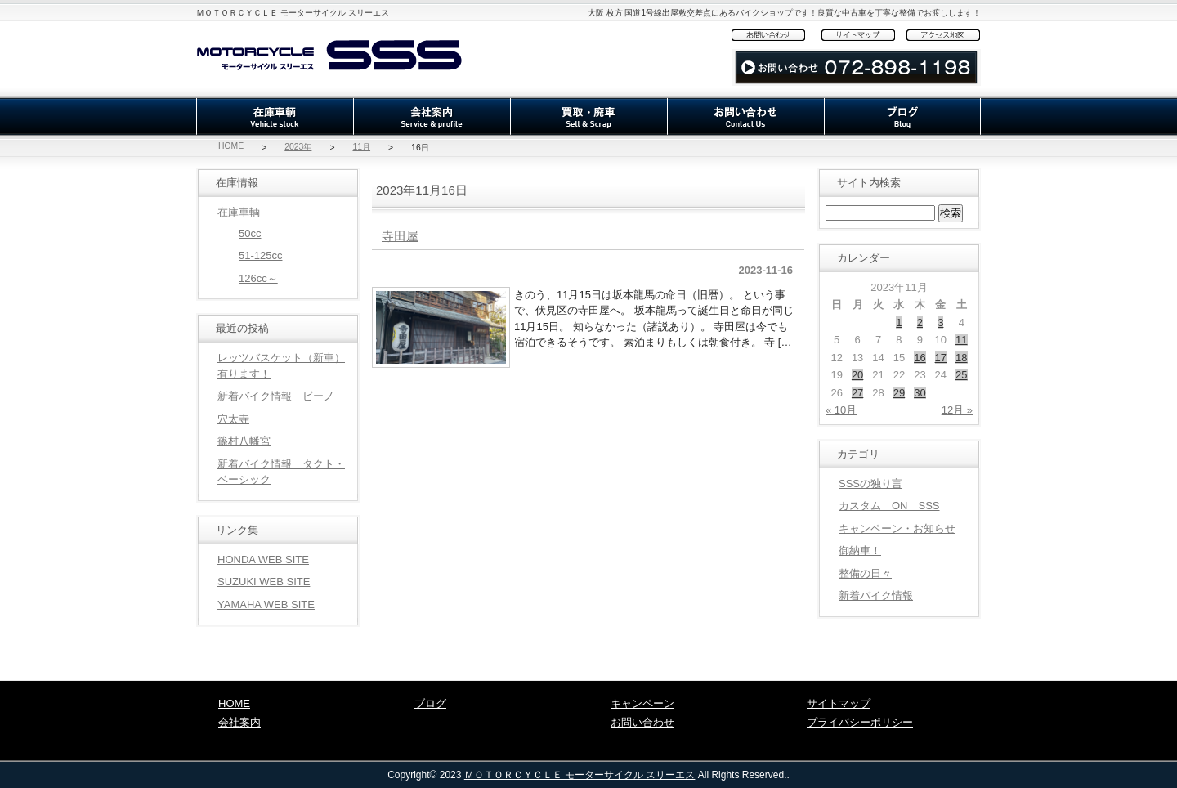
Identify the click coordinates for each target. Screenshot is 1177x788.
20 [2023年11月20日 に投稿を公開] (857, 375)
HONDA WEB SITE (263, 559)
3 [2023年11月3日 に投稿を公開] (940, 322)
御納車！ (860, 550)
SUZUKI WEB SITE (263, 581)
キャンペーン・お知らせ (897, 528)
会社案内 (431, 116)
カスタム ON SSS (889, 505)
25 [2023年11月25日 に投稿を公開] (961, 375)
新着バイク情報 (876, 595)
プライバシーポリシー (860, 722)
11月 (361, 146)
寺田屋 (400, 236)
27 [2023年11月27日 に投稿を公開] (857, 393)
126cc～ (258, 278)
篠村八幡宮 (244, 441)
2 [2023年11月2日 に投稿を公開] (920, 322)
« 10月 (841, 410)
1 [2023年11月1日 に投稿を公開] (899, 322)
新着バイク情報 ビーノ (275, 396)
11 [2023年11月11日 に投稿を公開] (961, 340)
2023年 (297, 146)
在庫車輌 (274, 116)
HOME (231, 145)
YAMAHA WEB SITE (266, 604)
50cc (250, 233)
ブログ (902, 116)
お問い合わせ (776, 35)
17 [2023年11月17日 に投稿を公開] (941, 357)
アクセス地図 (943, 35)
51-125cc (260, 255)
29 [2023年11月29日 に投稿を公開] (899, 393)
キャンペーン (642, 703)
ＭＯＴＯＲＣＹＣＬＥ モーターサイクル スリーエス (580, 775)
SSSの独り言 (870, 483)
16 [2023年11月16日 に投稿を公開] (919, 357)
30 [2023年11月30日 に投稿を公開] (919, 393)
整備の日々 (865, 573)
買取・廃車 (588, 116)
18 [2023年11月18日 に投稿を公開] (961, 357)
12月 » (957, 410)
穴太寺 (233, 419)
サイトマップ (863, 35)
